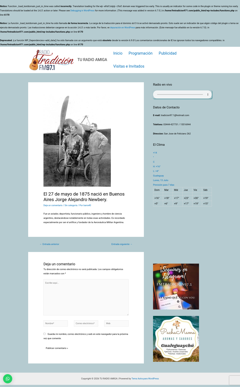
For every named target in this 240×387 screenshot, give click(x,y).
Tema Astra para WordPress (145, 380)
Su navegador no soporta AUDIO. (182, 94)
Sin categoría (72, 205)
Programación (143, 53)
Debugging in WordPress (83, 10)
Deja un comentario (53, 205)
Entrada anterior (50, 244)
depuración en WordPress (123, 27)
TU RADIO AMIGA (92, 59)
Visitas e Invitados (129, 66)
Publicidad (171, 53)
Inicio (118, 53)
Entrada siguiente (121, 244)
